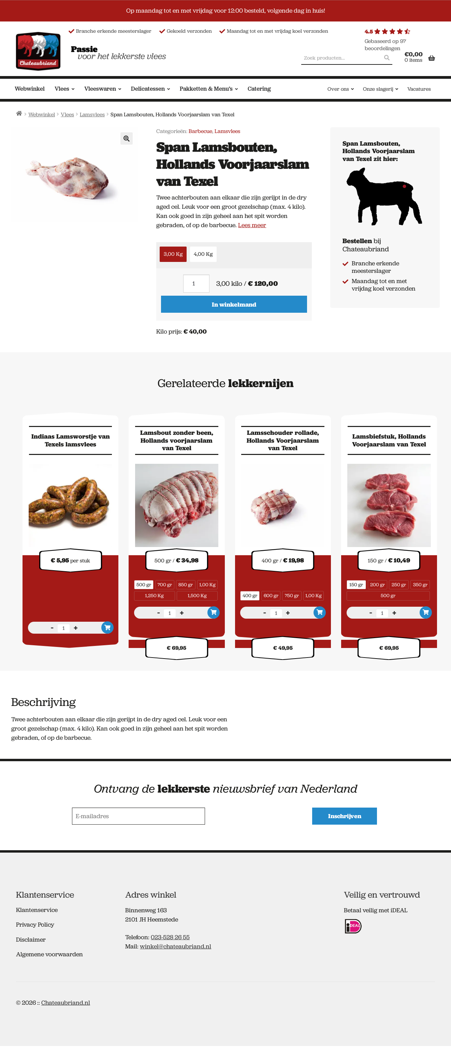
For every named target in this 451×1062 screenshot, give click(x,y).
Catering (259, 88)
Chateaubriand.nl (65, 1001)
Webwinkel (30, 88)
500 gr (143, 584)
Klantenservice (37, 908)
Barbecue (200, 131)
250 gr (399, 584)
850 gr (185, 584)
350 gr (420, 584)
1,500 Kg (197, 595)
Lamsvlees (92, 114)
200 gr (377, 584)
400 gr (250, 595)
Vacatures (419, 89)
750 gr (292, 595)
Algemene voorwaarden (49, 953)
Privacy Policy (35, 923)
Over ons (338, 89)
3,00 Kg (173, 254)
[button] (126, 138)
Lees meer (252, 225)
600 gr (271, 595)
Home (19, 113)
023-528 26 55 (170, 936)
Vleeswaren (100, 88)
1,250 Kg (154, 595)
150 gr (356, 584)
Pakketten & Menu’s (206, 88)
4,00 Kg (203, 254)
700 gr (165, 584)
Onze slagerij (378, 89)
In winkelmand (234, 304)
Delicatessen (148, 88)
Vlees (62, 88)
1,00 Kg (207, 584)
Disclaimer (31, 938)
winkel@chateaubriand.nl (175, 945)
